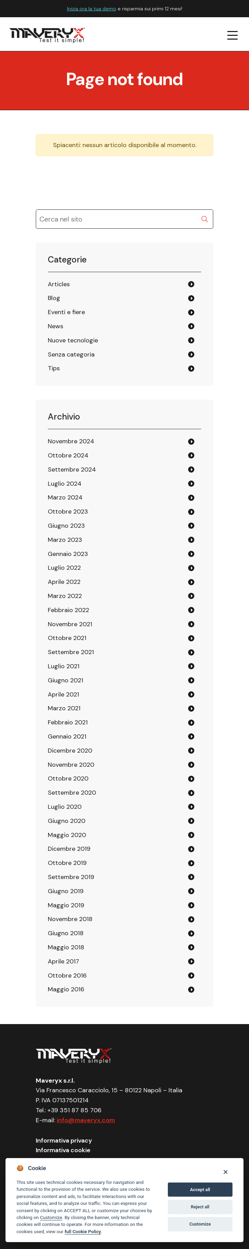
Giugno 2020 (66, 821)
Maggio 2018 (66, 947)
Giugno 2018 (66, 933)
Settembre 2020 (72, 792)
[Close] (225, 1172)
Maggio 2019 (66, 905)
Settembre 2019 (71, 877)
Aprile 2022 (64, 582)
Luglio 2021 (63, 666)
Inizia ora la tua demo (91, 9)
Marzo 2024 (65, 497)
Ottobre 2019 (67, 863)
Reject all (200, 1206)
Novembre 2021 (70, 624)
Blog (54, 298)
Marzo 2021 (64, 708)
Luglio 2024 (65, 483)
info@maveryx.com (86, 1120)
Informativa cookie (63, 1150)
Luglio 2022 (64, 568)
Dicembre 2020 (70, 750)
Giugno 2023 (66, 526)
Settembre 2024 (72, 469)
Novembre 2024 (71, 441)
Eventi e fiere (66, 312)
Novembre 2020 (71, 765)
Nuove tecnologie (73, 340)
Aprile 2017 (63, 961)
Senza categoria (71, 354)
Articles (59, 284)
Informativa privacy (64, 1140)
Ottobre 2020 (68, 778)
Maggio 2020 (67, 835)
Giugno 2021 (65, 680)
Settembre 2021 (71, 652)
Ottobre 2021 (67, 638)
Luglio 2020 (65, 807)
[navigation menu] (233, 35)
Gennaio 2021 (67, 736)
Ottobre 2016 (67, 975)
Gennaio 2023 (68, 554)
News (55, 326)
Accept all (200, 1189)
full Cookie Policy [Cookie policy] (83, 1231)
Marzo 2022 (65, 596)
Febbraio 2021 (68, 722)
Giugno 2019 (66, 891)
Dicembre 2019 (69, 849)
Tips (54, 368)
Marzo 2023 (65, 540)
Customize (51, 1217)
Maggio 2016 (66, 989)
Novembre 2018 (70, 919)
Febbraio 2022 (68, 610)
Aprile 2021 (63, 694)
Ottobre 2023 (68, 511)
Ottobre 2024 (68, 455)
